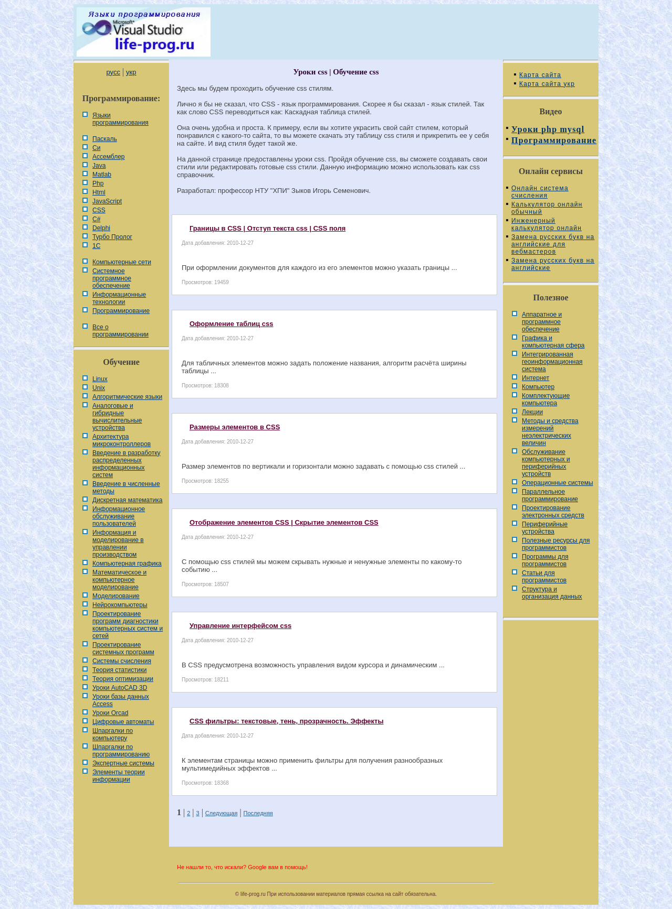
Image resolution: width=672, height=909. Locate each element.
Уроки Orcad (110, 713)
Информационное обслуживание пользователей (118, 516)
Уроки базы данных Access (120, 700)
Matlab (101, 174)
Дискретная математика (127, 500)
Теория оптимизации (122, 679)
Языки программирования (120, 119)
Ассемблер (108, 156)
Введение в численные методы (126, 487)
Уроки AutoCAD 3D (119, 687)
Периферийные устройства (545, 528)
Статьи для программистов (544, 576)
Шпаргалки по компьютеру (112, 734)
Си (96, 148)
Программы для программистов (545, 560)
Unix (98, 388)
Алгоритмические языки (127, 397)
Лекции (532, 412)
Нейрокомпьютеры (120, 605)
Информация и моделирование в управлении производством (118, 543)
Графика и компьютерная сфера (553, 341)
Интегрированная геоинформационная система (552, 362)
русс (113, 72)
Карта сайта (540, 75)
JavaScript (107, 201)
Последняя (258, 813)
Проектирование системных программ (123, 648)
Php (97, 183)
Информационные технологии (119, 298)
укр (131, 72)
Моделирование (116, 596)
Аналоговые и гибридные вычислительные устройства (117, 416)
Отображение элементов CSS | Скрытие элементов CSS (284, 522)
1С (96, 246)
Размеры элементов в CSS (235, 427)
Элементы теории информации (118, 776)
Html (99, 192)
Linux (100, 379)
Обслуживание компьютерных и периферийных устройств (546, 463)
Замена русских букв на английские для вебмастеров (552, 244)
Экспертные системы (123, 763)
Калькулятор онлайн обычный (547, 208)
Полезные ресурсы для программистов (556, 544)
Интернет (535, 378)
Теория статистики (119, 670)
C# (96, 219)
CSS (99, 210)
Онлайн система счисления (540, 192)
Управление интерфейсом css (240, 626)
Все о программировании (120, 330)
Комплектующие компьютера (546, 399)
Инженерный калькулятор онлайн (546, 224)
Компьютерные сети (121, 262)
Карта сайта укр (547, 84)
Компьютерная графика (127, 563)
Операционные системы (557, 482)
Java (99, 165)
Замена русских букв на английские (552, 264)
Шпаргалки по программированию (121, 750)
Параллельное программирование (550, 495)
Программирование (121, 311)
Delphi (101, 228)
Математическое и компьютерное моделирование (119, 580)
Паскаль (104, 139)
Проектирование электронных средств (553, 511)
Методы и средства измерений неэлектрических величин (550, 432)
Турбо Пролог (112, 237)
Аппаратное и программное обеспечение (542, 322)
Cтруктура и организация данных (552, 593)
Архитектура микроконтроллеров (121, 440)
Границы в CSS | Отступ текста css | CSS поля (267, 228)
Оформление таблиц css (232, 324)
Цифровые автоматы (123, 722)
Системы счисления (121, 661)
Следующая (221, 813)
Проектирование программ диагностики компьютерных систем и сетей (127, 625)
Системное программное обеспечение (111, 278)
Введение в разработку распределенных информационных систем (126, 464)
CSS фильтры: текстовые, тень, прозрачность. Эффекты (287, 721)
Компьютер (538, 387)
